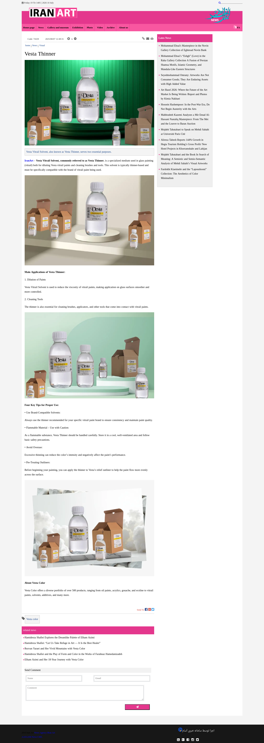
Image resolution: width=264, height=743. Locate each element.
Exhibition (77, 27)
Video (99, 27)
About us (123, 27)
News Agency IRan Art (44, 733)
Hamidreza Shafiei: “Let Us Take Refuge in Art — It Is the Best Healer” (63, 643)
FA (238, 27)
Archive (111, 27)
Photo (90, 27)
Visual (42, 46)
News (41, 27)
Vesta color (32, 619)
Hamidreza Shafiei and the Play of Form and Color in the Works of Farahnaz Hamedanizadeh (73, 654)
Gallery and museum (58, 27)
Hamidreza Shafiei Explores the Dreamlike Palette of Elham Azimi (60, 637)
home (27, 46)
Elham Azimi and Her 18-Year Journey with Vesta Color (54, 659)
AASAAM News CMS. (32, 737)
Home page (29, 27)
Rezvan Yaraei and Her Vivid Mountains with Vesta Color (55, 648)
